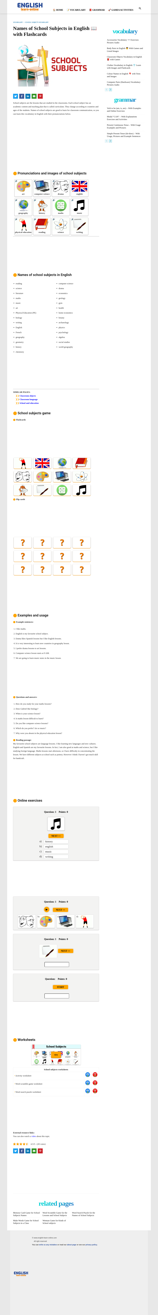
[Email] (34, 96)
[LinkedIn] (27, 96)
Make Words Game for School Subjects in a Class (25, 1221)
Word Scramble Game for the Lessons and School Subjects (56, 1213)
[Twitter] (15, 96)
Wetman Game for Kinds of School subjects (55, 1221)
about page (71, 1244)
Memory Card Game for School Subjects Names (24, 1213)
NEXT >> (56, 836)
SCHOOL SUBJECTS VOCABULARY (37, 22)
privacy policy (91, 1244)
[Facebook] (21, 96)
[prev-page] (106, 89)
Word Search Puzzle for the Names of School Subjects (84, 1213)
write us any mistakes (48, 1244)
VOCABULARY (18, 22)
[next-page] (110, 89)
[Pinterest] (40, 96)
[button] (140, 8)
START (60, 987)
